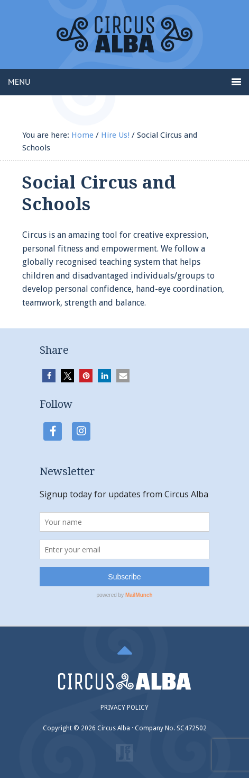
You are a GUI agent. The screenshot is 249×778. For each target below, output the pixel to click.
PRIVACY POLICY (124, 707)
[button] (49, 375)
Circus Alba (124, 42)
